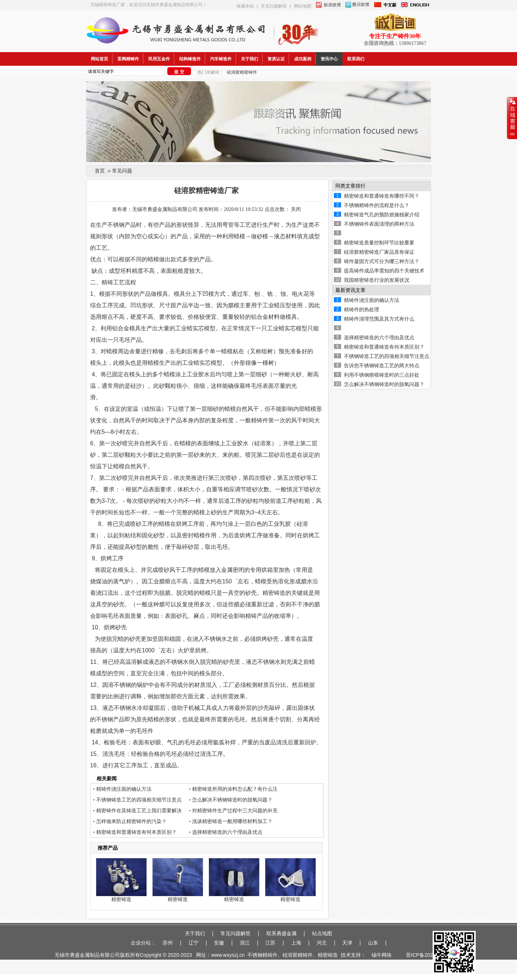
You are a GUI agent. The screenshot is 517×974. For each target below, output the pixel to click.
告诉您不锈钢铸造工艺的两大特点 (381, 365)
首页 (100, 171)
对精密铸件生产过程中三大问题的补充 (235, 810)
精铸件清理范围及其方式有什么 (379, 319)
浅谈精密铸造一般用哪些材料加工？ (232, 821)
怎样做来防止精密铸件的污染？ (131, 821)
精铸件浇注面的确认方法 (124, 789)
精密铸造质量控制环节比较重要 (379, 242)
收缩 (512, 118)
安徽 (219, 943)
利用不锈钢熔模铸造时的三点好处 (381, 375)
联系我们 (355, 58)
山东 (373, 943)
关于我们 (249, 58)
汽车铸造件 (221, 58)
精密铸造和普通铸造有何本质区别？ (136, 832)
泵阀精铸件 (128, 58)
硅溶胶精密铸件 (242, 72)
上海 (296, 943)
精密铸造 (121, 899)
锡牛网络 (383, 955)
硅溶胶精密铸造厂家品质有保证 (379, 252)
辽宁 (193, 943)
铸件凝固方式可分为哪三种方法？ (381, 261)
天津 (347, 943)
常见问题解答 (274, 6)
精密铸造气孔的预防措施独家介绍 (381, 214)
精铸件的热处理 (361, 309)
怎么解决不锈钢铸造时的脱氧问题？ (232, 800)
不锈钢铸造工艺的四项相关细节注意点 (139, 800)
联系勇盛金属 (281, 933)
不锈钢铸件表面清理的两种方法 (379, 224)
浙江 (245, 943)
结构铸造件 (190, 58)
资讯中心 (329, 58)
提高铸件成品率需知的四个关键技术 (384, 271)
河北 (322, 943)
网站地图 (302, 6)
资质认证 (276, 58)
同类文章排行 (350, 186)
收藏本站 (245, 6)
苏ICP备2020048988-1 (431, 955)
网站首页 (99, 58)
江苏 (270, 943)
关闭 (296, 209)
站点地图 (322, 933)
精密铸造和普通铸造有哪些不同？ (381, 196)
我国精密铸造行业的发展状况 (376, 280)
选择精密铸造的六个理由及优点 (227, 832)
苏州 (168, 943)
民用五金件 (159, 58)
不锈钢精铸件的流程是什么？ (376, 205)
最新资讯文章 (350, 290)
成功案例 (302, 58)
